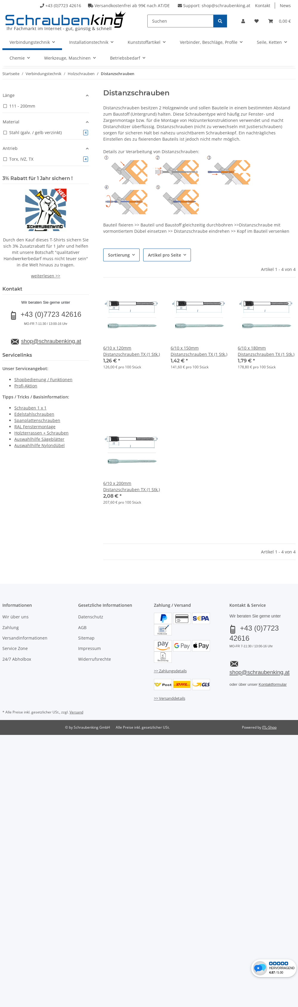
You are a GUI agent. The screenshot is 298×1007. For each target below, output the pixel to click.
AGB (82, 627)
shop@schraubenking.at (226, 5)
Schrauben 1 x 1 (30, 408)
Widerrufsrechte (94, 659)
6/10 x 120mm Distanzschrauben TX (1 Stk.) (131, 351)
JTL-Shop (269, 727)
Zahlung (10, 627)
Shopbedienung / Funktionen (43, 379)
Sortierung (119, 255)
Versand (76, 712)
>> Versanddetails (169, 698)
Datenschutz (90, 617)
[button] (243, 21)
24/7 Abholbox (16, 659)
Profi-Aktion (25, 386)
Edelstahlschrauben (34, 414)
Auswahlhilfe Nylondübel (39, 445)
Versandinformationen (24, 638)
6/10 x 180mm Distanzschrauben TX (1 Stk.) (266, 351)
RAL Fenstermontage (34, 426)
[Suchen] (180, 21)
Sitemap (86, 638)
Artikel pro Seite (164, 255)
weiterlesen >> (45, 276)
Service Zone (15, 648)
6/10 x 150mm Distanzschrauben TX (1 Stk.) (199, 351)
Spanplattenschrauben (37, 420)
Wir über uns (15, 617)
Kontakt (262, 5)
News (285, 5)
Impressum (89, 648)
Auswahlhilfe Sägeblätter (39, 439)
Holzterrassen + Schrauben (41, 433)
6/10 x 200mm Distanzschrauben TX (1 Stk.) (131, 486)
